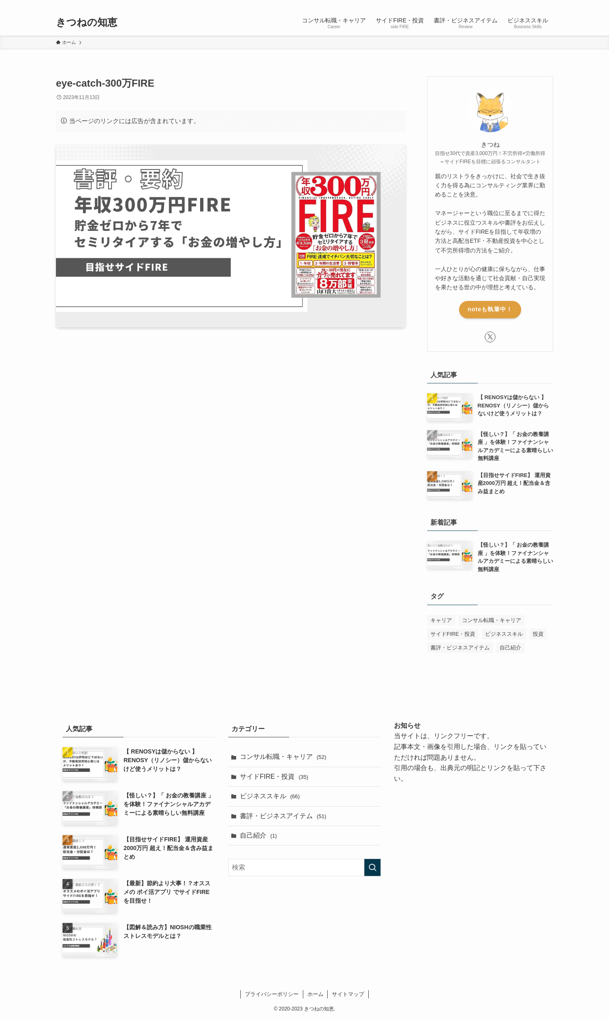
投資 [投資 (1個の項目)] (538, 634)
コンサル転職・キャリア (283, 756)
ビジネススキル (270, 796)
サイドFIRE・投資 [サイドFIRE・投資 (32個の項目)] (452, 634)
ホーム (315, 994)
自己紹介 (258, 835)
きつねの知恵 (86, 22)
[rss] (537, 4)
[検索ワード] (304, 867)
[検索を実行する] (372, 867)
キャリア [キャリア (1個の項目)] (441, 620)
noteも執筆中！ (490, 309)
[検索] (547, 4)
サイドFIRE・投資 (274, 776)
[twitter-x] (526, 4)
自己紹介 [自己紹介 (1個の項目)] (510, 647)
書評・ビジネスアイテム (283, 815)
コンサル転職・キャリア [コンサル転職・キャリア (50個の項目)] (491, 620)
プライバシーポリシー (272, 994)
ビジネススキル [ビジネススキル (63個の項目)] (504, 634)
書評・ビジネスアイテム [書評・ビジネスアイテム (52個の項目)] (460, 647)
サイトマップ (348, 994)
